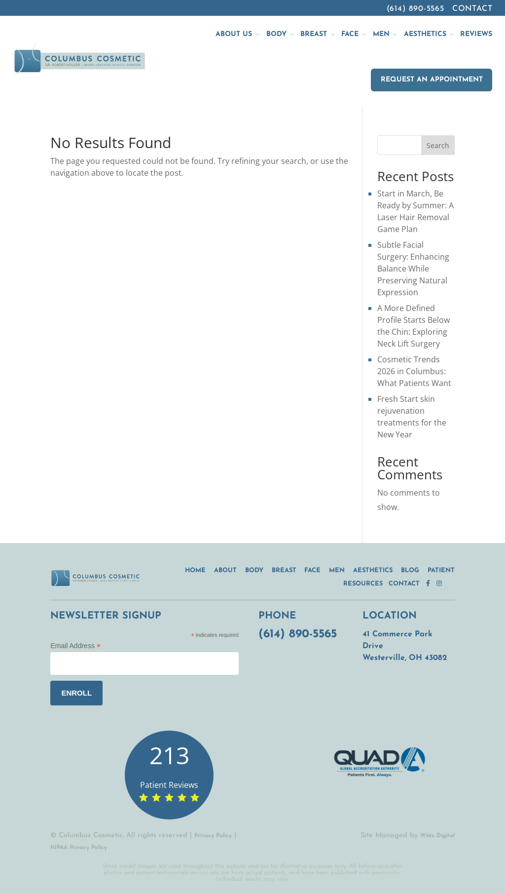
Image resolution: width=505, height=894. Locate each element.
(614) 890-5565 (415, 9)
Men (337, 570)
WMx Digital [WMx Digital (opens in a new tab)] (437, 836)
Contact (472, 9)
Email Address (75, 646)
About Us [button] (234, 34)
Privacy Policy (213, 836)
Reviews (476, 34)
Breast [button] (313, 34)
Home (195, 570)
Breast (284, 570)
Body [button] (276, 34)
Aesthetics (373, 570)
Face (312, 570)
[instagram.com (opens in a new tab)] (442, 584)
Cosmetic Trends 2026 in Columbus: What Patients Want (414, 371)
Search (438, 145)
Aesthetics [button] (425, 34)
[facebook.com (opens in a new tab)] (431, 584)
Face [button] (350, 34)
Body (254, 570)
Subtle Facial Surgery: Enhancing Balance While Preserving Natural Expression (413, 268)
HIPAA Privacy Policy (78, 848)
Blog (410, 570)
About (225, 570)
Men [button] (381, 34)
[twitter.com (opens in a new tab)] (451, 584)
